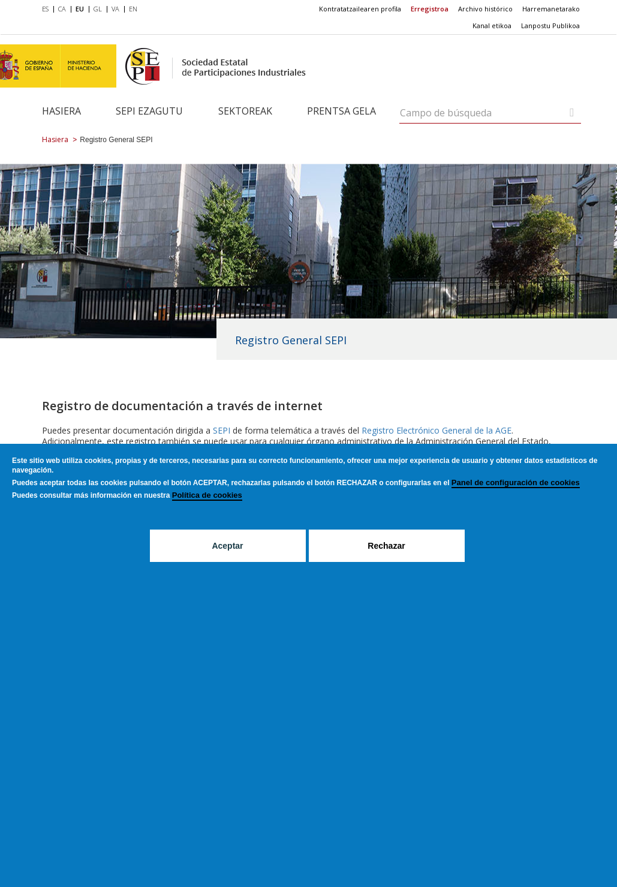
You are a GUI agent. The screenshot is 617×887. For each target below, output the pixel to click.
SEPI (221, 430)
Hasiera (61, 111)
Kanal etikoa (491, 25)
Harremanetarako (551, 8)
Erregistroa (430, 8)
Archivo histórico (485, 8)
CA (62, 8)
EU (80, 8)
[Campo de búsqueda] (571, 112)
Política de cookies (207, 495)
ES (45, 8)
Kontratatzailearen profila (360, 8)
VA (115, 8)
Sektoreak (245, 111)
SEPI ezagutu (149, 111)
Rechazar (386, 546)
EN (133, 8)
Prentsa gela (341, 111)
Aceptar (227, 546)
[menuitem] (47, 10)
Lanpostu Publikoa (550, 25)
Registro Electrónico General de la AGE (436, 430)
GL (98, 8)
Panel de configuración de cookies (516, 482)
